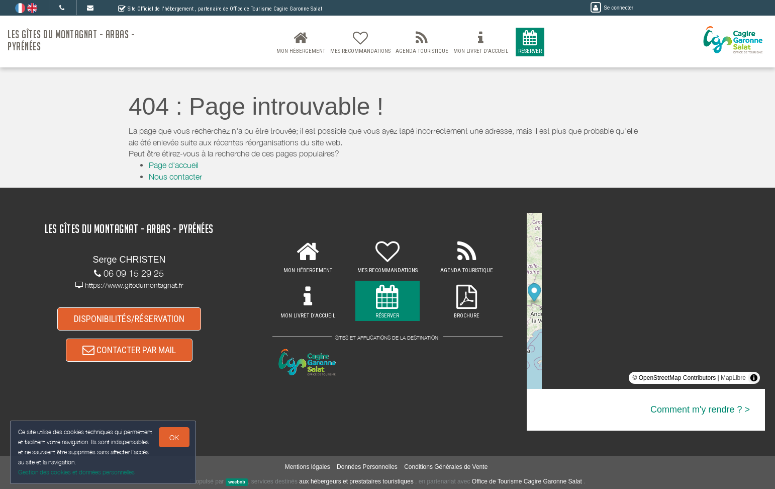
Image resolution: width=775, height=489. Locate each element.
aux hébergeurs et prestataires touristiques (356, 481)
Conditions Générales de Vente (446, 466)
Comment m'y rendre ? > (700, 409)
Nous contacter (175, 176)
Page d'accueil (174, 165)
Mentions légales (307, 466)
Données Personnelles (367, 466)
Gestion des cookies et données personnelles (76, 472)
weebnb (236, 481)
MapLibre (733, 377)
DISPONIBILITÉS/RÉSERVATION (129, 318)
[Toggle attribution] (754, 378)
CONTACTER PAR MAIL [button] (129, 350)
